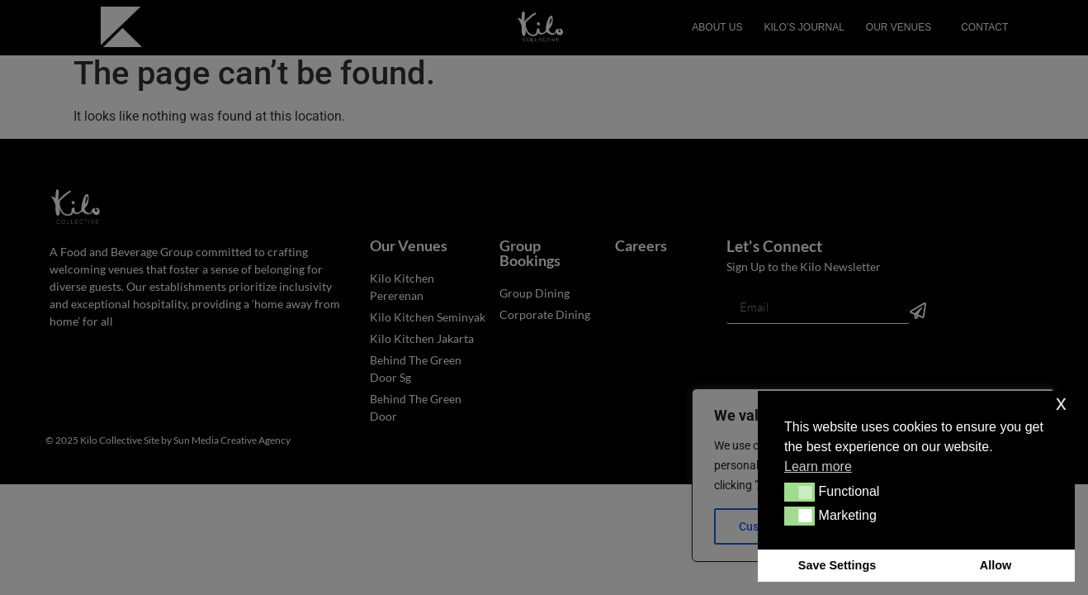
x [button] (1061, 403)
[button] (799, 492)
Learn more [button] (818, 466)
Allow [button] (995, 565)
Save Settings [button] (837, 565)
